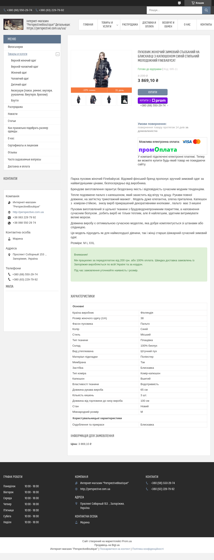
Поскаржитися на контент (115, 548)
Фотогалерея (15, 47)
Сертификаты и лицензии (23, 145)
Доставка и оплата (149, 24)
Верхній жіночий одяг (23, 60)
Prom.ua (127, 541)
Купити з (153, 101)
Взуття (15, 100)
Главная (88, 24)
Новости (12, 114)
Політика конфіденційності (148, 548)
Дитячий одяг (19, 84)
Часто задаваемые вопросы (24, 159)
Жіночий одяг (19, 72)
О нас (187, 24)
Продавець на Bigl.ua (106, 545)
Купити (152, 92)
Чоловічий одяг (20, 78)
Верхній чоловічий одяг (24, 67)
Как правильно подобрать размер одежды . (28, 129)
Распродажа (130, 24)
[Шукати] (206, 10)
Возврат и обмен (168, 24)
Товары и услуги (107, 24)
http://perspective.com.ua (28, 212)
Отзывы (12, 152)
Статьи (12, 121)
